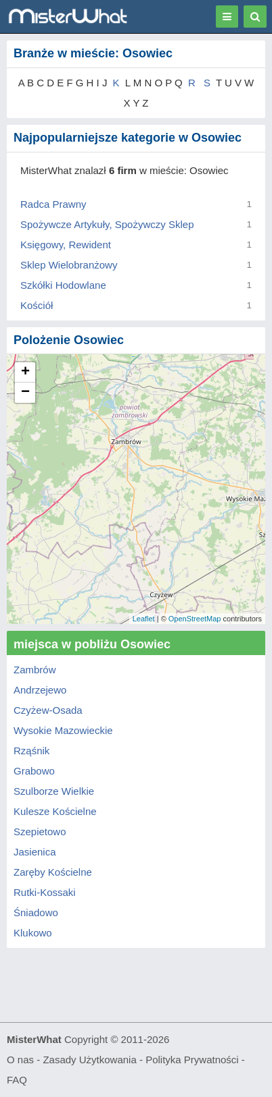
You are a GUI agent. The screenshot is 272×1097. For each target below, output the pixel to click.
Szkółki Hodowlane (63, 285)
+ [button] (25, 372)
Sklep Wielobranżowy (68, 265)
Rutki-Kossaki (45, 892)
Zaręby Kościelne (53, 872)
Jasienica (35, 851)
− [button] (25, 393)
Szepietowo (40, 831)
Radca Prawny (53, 204)
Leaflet (144, 619)
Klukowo (33, 932)
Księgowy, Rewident (65, 244)
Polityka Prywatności (192, 1059)
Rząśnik (31, 750)
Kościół (36, 305)
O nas (20, 1059)
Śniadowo (36, 912)
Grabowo (34, 771)
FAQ (17, 1080)
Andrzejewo (40, 690)
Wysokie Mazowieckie (63, 730)
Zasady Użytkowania (89, 1059)
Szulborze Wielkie (54, 791)
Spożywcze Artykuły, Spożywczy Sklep (107, 224)
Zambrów (35, 669)
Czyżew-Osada (48, 710)
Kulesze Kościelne (55, 811)
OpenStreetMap (194, 619)
